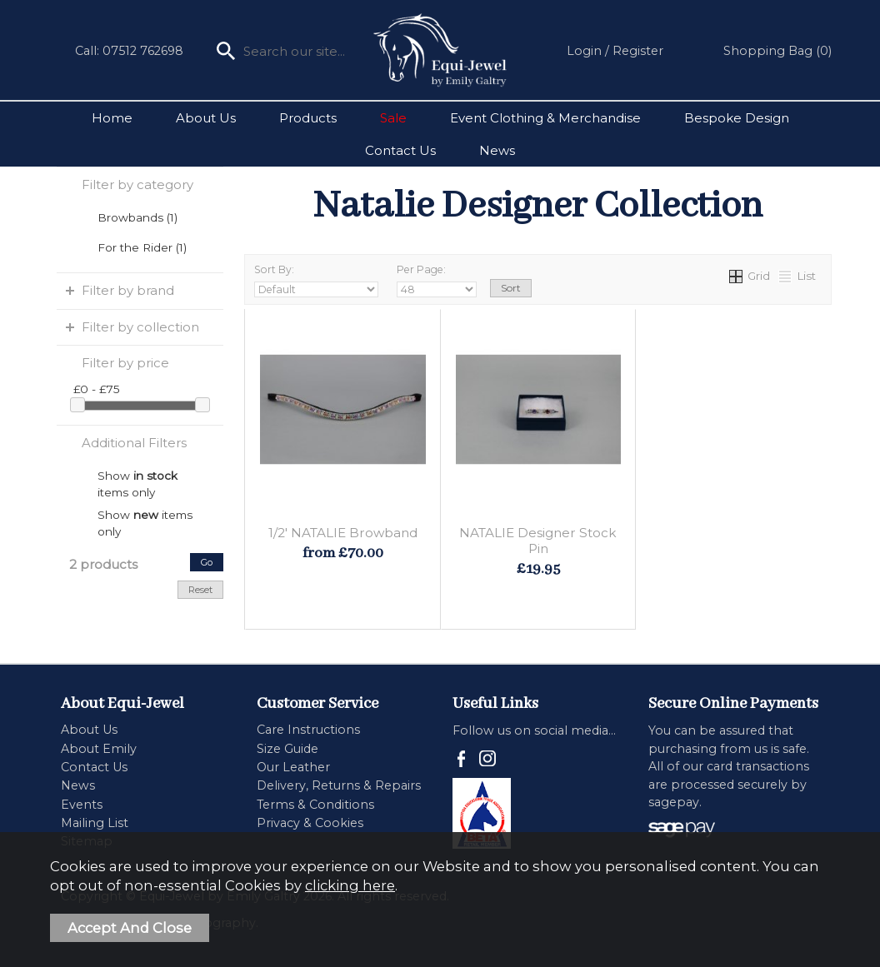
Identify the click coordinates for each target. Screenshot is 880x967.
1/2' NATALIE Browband (343, 533)
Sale (393, 118)
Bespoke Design (736, 118)
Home (112, 118)
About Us (206, 118)
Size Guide (287, 748)
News (497, 150)
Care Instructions (308, 729)
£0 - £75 (96, 389)
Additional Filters (134, 443)
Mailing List (94, 822)
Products (308, 118)
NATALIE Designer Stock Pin (538, 540)
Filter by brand (128, 290)
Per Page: (437, 280)
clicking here (350, 885)
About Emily (99, 748)
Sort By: (316, 280)
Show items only (138, 476)
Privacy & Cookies (310, 822)
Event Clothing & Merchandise (545, 118)
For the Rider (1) (142, 247)
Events (81, 804)
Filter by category (137, 184)
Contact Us (400, 150)
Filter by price (125, 363)
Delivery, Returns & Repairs (339, 785)
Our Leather (293, 767)
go (206, 562)
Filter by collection (140, 327)
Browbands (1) (138, 217)
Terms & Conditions (315, 804)
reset (200, 590)
